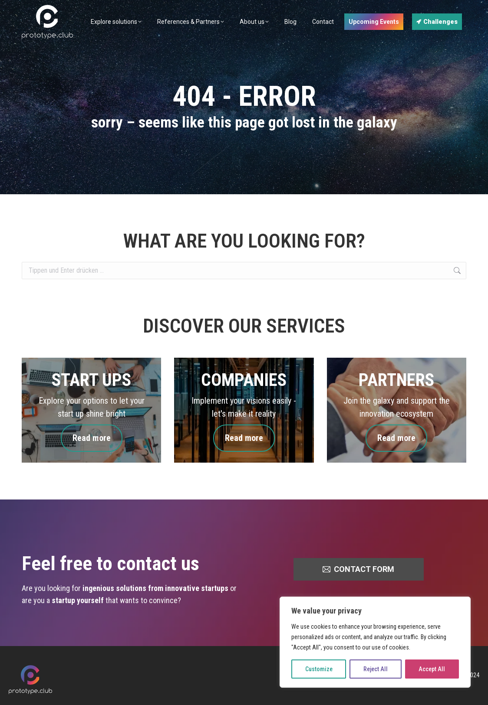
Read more (92, 438)
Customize (319, 669)
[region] (375, 642)
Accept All (432, 669)
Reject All (375, 669)
